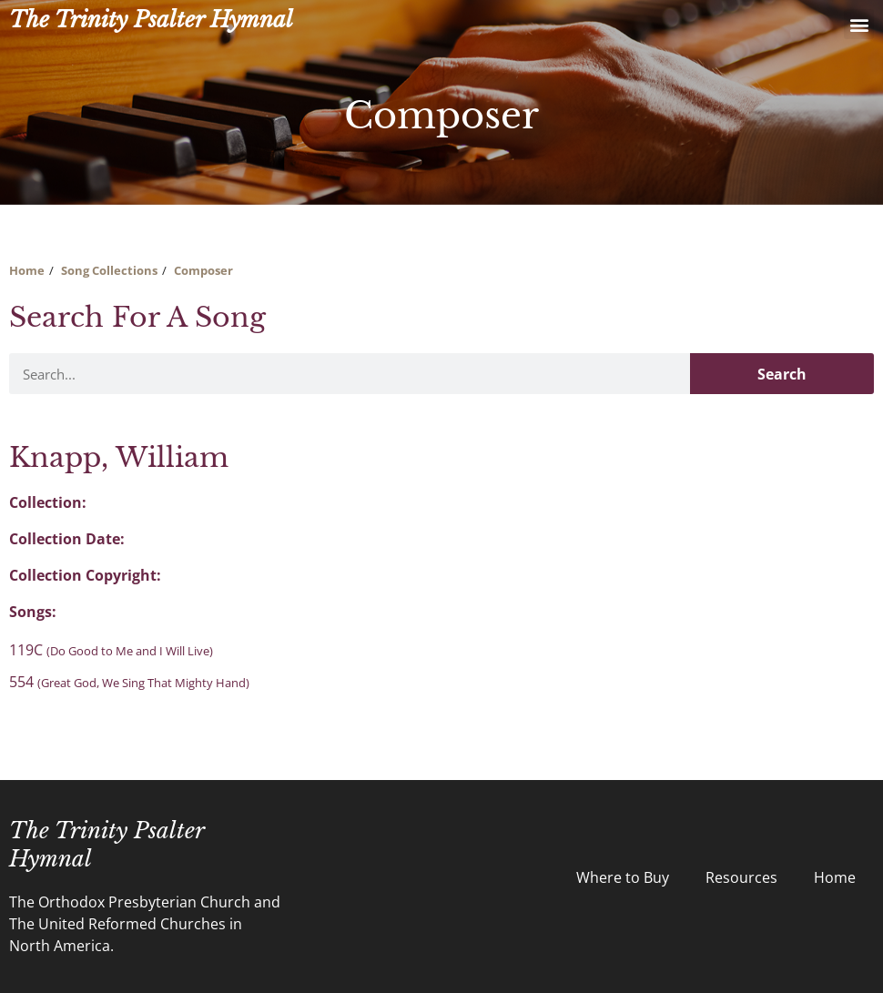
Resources (741, 877)
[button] (859, 24)
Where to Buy (622, 877)
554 (129, 682)
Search (782, 374)
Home (27, 270)
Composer (203, 270)
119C (111, 650)
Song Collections (109, 270)
